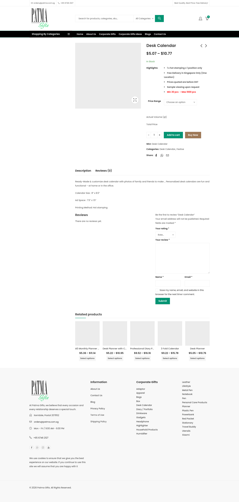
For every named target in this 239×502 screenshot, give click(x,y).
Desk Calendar (167, 149)
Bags (139, 397)
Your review (162, 239)
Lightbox (134, 99)
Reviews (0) (104, 171)
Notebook (187, 394)
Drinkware (141, 413)
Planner (186, 406)
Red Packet (188, 418)
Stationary (187, 422)
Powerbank (188, 414)
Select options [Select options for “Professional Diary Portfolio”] (142, 358)
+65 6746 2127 (40, 437)
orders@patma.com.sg (46, 421)
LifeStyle (186, 386)
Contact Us (96, 395)
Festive (180, 149)
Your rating (162, 228)
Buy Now (193, 135)
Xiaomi (185, 434)
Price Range (154, 101)
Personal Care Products (194, 402)
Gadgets (140, 417)
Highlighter (142, 425)
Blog (92, 401)
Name (159, 277)
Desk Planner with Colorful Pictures (122, 348)
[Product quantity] (154, 135)
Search (159, 18)
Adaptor (140, 388)
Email (188, 277)
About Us (95, 388)
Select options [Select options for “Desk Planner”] (197, 358)
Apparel (140, 392)
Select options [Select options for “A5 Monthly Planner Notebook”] (87, 358)
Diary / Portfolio (144, 409)
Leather (186, 382)
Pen (184, 398)
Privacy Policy (97, 408)
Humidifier (141, 433)
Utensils (186, 430)
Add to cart (173, 135)
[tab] (83, 171)
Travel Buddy (189, 426)
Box (138, 401)
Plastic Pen (188, 410)
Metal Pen (187, 390)
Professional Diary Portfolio (145, 348)
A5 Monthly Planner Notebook (92, 348)
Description (83, 171)
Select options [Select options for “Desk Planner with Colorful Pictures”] (115, 358)
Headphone (142, 421)
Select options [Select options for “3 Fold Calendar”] (170, 358)
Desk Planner (197, 348)
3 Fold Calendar (170, 348)
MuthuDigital (57, 491)
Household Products (147, 429)
